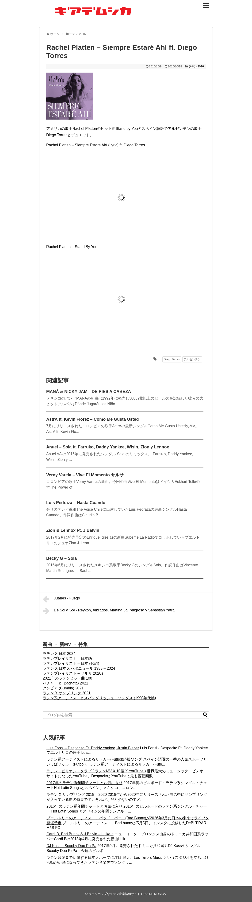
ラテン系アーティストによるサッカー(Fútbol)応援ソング (94, 759)
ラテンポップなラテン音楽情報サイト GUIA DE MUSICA (127, 894)
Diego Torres (172, 359)
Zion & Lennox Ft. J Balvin (72, 530)
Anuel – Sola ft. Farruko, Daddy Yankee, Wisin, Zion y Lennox (107, 447)
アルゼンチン (192, 359)
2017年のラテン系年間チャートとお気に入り (84, 783)
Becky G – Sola (61, 558)
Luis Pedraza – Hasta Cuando (75, 502)
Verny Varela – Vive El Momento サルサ (85, 475)
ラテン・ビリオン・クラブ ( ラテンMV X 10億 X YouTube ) (96, 771)
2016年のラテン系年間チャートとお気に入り (84, 806)
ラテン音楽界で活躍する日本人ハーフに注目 (84, 857)
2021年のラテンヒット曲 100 (67, 678)
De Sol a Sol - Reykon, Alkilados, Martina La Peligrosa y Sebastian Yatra (109, 611)
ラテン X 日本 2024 (59, 654)
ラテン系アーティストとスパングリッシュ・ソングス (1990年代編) (99, 698)
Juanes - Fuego (61, 599)
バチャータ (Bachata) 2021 (65, 683)
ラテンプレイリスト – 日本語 (67, 659)
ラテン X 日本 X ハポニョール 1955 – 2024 (79, 668)
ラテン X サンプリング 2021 (67, 693)
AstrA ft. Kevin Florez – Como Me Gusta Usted (92, 419)
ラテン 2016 (196, 66)
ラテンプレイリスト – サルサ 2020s (73, 673)
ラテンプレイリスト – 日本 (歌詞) (71, 663)
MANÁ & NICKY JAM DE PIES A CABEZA (88, 391)
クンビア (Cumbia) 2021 (63, 688)
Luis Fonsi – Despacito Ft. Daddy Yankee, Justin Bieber (92, 748)
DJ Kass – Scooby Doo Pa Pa (71, 846)
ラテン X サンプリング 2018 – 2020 (76, 795)
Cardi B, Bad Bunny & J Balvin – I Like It (79, 834)
